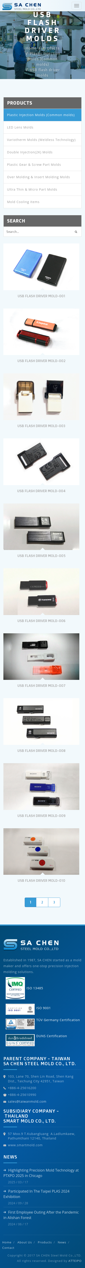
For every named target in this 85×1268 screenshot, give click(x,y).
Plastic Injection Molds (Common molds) (44, 59)
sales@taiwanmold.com (27, 1101)
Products (51, 48)
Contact (8, 1248)
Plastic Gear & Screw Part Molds (34, 164)
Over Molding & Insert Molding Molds (38, 177)
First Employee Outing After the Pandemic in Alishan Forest (41, 1215)
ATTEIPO (75, 1261)
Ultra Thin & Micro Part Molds (32, 189)
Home (31, 48)
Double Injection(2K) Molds (30, 152)
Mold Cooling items (23, 202)
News (62, 1242)
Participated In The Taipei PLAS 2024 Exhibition (36, 1194)
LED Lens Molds (20, 127)
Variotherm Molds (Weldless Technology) (41, 140)
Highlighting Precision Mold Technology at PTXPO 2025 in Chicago (41, 1173)
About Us (24, 1242)
